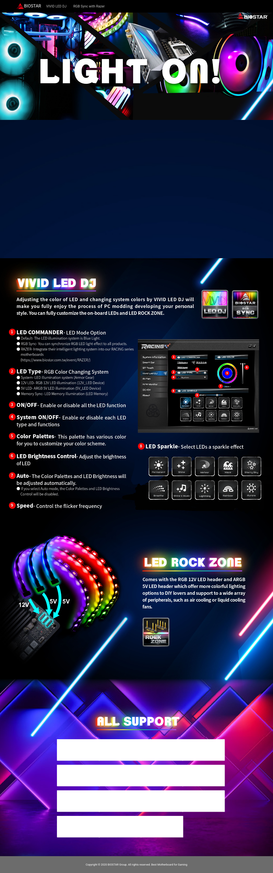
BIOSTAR (29, 6)
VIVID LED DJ (56, 6)
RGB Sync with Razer (89, 6)
